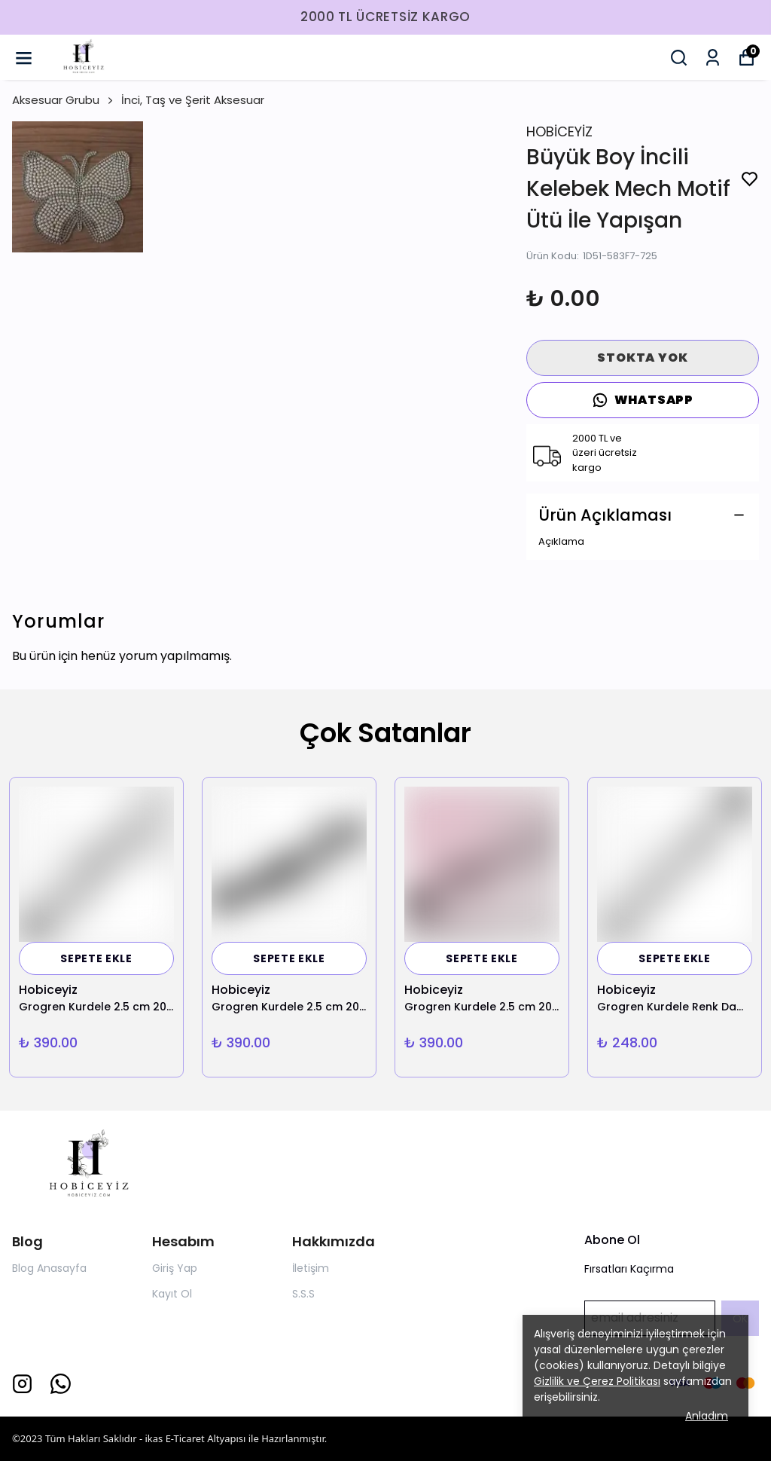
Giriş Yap (174, 1268)
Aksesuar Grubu (63, 100)
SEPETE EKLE (96, 958)
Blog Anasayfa (49, 1268)
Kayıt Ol (172, 1293)
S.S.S (303, 1293)
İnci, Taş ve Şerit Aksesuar (192, 100)
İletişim (310, 1268)
